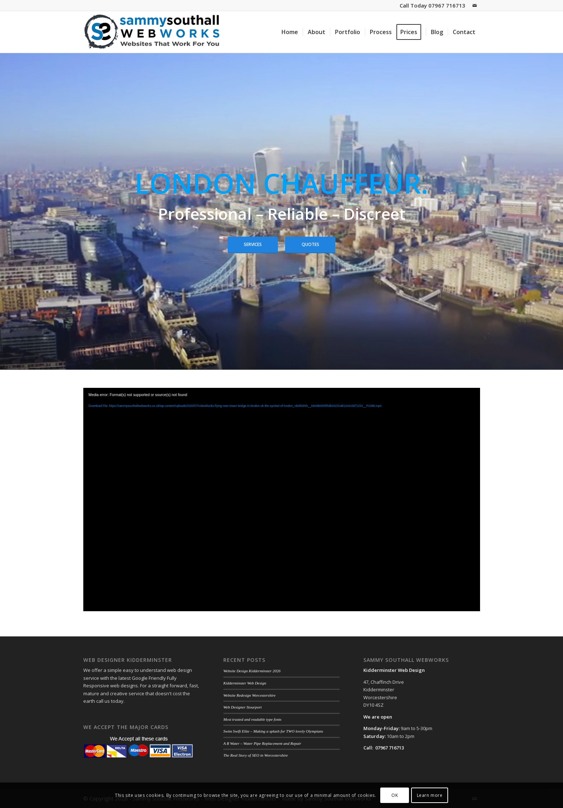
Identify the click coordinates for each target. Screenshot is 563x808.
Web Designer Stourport (242, 707)
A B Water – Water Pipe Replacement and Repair (262, 743)
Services (253, 244)
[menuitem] (290, 32)
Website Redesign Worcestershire (249, 695)
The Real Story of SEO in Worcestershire (255, 755)
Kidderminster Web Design (244, 683)
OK (394, 795)
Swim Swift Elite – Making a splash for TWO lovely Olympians (273, 731)
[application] (281, 499)
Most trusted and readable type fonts (252, 719)
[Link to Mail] (474, 5)
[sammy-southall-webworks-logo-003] (153, 32)
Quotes (310, 244)
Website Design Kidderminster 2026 (251, 671)
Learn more (430, 795)
